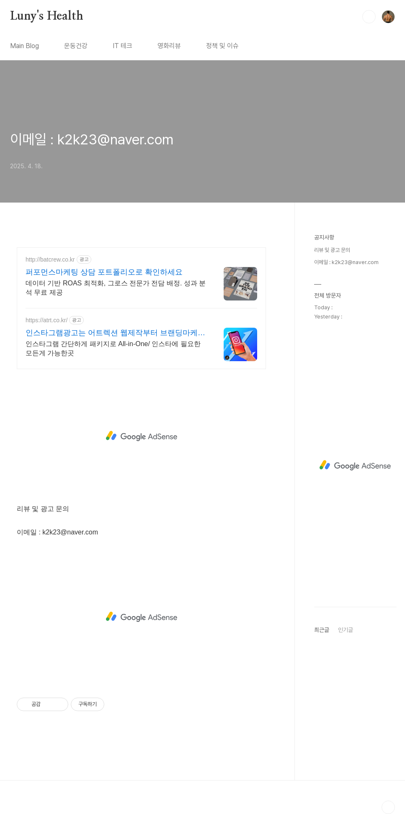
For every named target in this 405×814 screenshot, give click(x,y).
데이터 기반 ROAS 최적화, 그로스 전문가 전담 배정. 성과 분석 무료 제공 (116, 288)
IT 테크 (122, 46)
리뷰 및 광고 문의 (332, 250)
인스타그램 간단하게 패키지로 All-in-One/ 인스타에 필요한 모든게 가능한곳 (113, 348)
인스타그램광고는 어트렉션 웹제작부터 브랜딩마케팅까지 (115, 333)
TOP (388, 807)
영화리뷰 (169, 46)
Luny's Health (46, 16)
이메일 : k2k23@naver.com (91, 139)
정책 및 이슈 (222, 46)
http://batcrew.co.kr (50, 259)
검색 (369, 16)
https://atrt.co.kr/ (46, 320)
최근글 (321, 630)
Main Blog (24, 46)
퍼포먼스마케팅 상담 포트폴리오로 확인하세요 (104, 272)
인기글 (345, 630)
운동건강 (76, 46)
